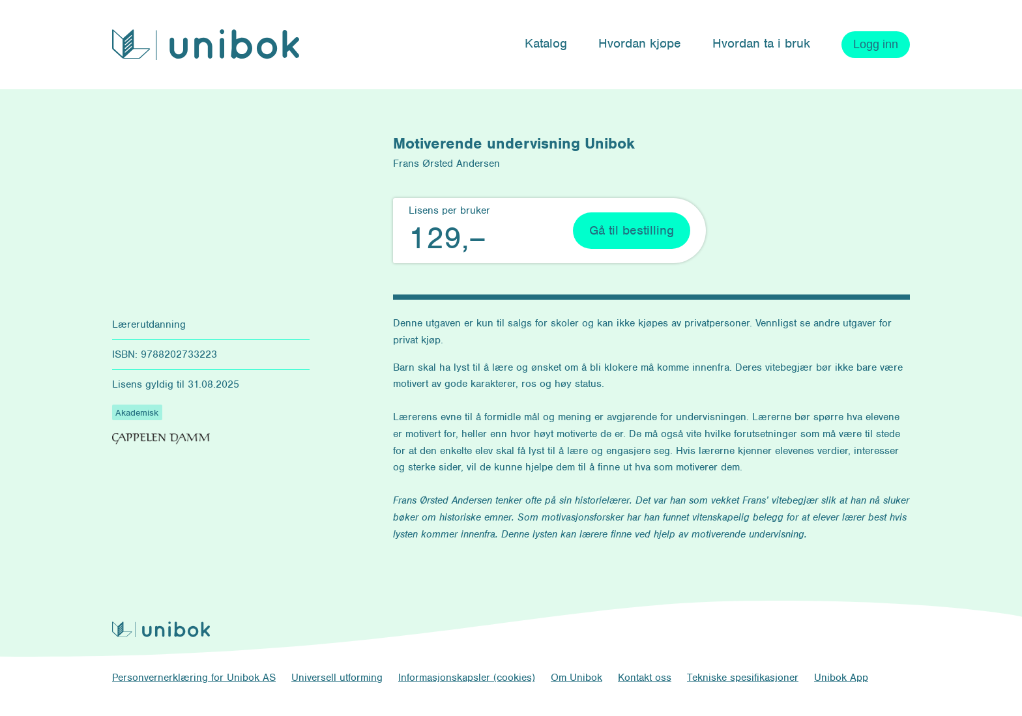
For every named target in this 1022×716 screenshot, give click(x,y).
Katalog (546, 43)
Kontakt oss (644, 677)
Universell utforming (337, 677)
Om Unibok (576, 677)
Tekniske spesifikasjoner (742, 677)
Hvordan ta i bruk (761, 43)
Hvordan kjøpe (639, 43)
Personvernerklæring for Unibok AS (194, 677)
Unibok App (841, 677)
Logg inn (875, 44)
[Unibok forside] (205, 44)
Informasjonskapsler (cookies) (466, 677)
